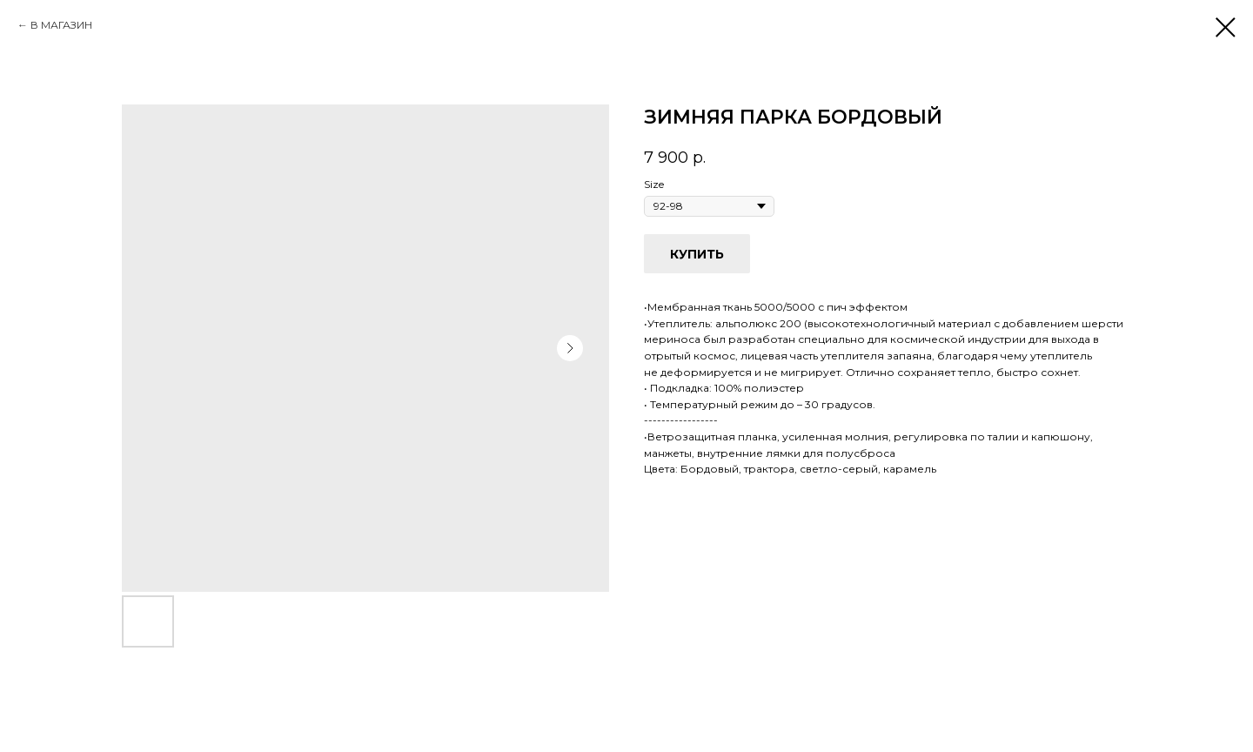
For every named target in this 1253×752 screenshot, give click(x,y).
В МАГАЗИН (61, 24)
